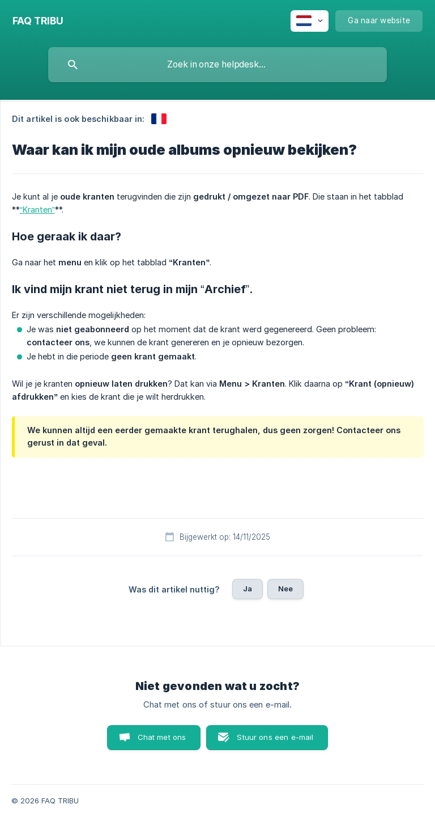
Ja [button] (247, 588)
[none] (37, 21)
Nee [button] (285, 588)
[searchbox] (217, 64)
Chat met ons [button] (162, 737)
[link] (159, 118)
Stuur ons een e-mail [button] (275, 737)
